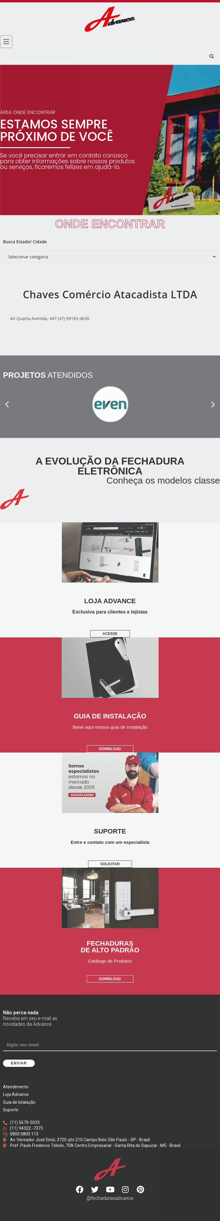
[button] (7, 404)
